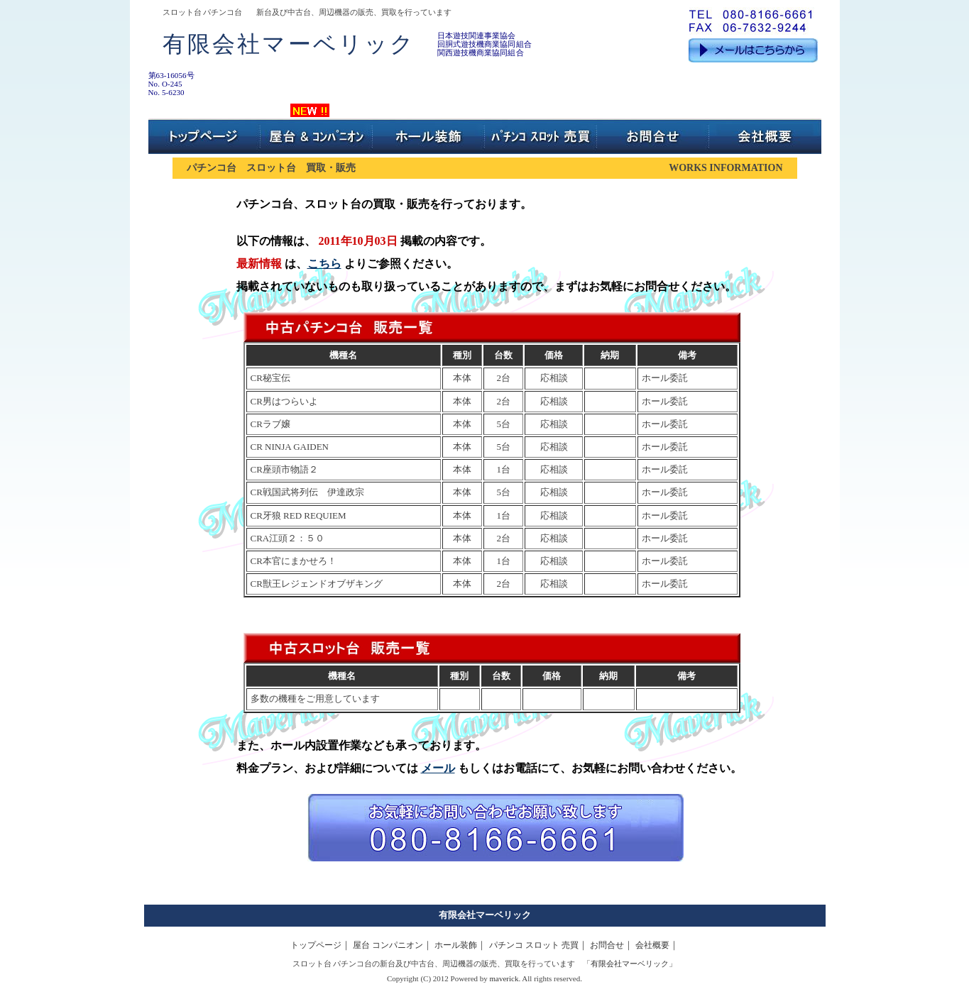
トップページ (315, 945)
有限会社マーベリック (485, 915)
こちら (324, 264)
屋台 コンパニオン (388, 945)
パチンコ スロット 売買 (534, 945)
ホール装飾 (455, 945)
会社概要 (652, 945)
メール (438, 768)
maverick (504, 978)
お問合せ (607, 945)
